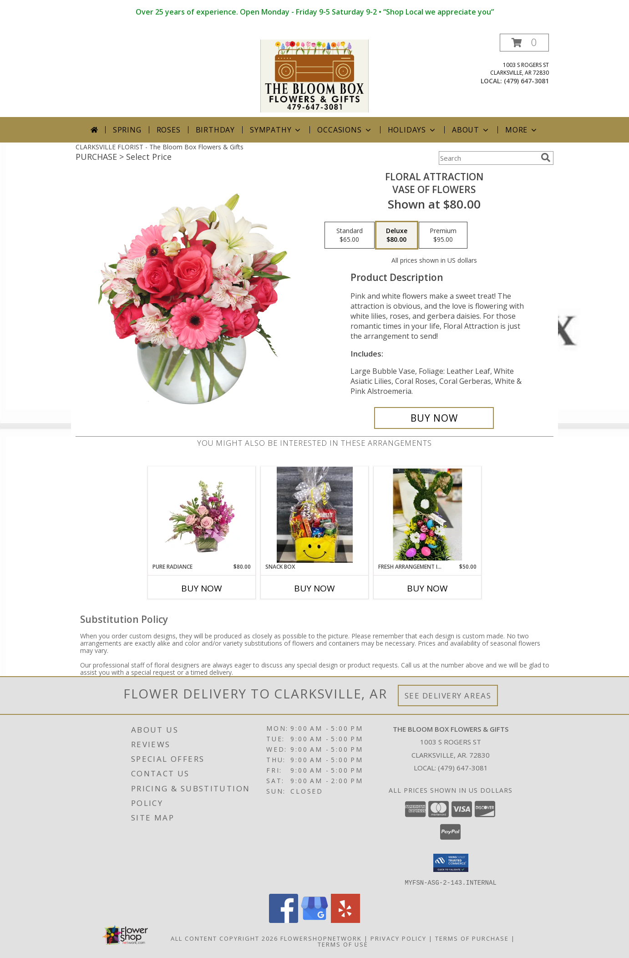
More (521, 130)
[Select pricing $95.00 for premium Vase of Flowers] (443, 235)
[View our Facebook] (283, 920)
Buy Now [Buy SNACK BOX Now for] (314, 588)
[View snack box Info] (315, 515)
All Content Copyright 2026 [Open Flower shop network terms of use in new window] (224, 938)
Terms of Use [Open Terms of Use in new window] (343, 944)
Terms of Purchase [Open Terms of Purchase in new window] (472, 938)
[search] (545, 158)
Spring (127, 130)
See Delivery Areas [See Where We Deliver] (448, 695)
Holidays (412, 130)
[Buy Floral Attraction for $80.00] (434, 418)
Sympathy (276, 130)
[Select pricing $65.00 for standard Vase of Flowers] (349, 235)
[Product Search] (488, 158)
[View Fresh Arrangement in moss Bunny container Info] (428, 515)
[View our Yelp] (345, 920)
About (471, 130)
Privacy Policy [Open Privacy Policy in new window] (398, 938)
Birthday (215, 130)
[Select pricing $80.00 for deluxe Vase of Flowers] (396, 235)
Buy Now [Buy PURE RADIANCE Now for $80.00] (201, 588)
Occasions (344, 130)
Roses (169, 130)
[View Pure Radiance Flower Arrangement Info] (202, 514)
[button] (524, 42)
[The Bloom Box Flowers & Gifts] (314, 75)
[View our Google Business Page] (314, 920)
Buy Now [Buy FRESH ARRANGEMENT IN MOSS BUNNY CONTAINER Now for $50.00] (427, 588)
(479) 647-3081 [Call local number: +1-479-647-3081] (526, 80)
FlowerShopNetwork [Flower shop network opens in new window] (321, 938)
